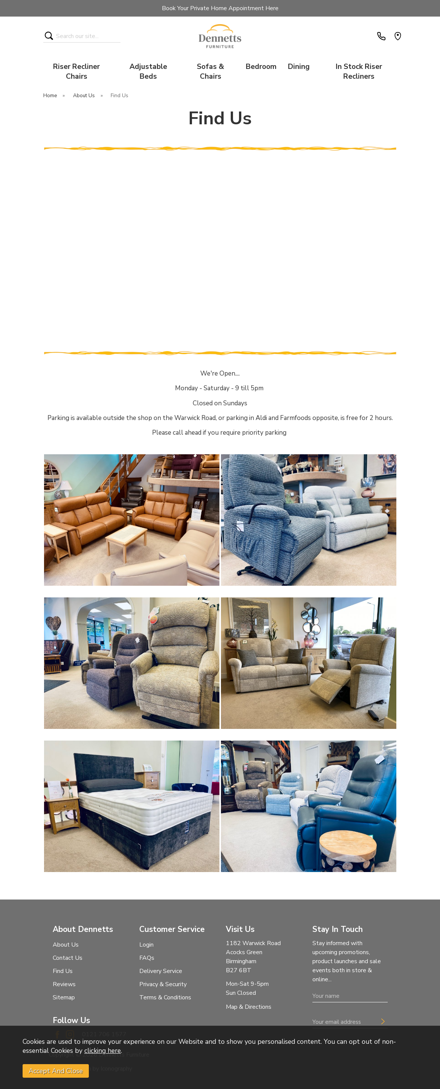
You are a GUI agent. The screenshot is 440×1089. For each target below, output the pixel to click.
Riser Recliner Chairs (76, 71)
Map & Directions (248, 1007)
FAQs (146, 958)
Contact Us (67, 958)
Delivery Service (160, 971)
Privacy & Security (163, 984)
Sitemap (64, 997)
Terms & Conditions (165, 997)
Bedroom (261, 67)
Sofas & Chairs (210, 71)
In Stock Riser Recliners (359, 71)
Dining (299, 67)
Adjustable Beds (148, 71)
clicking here (102, 1050)
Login (146, 945)
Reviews (64, 984)
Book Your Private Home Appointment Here (220, 8)
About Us (66, 945)
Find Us (63, 971)
